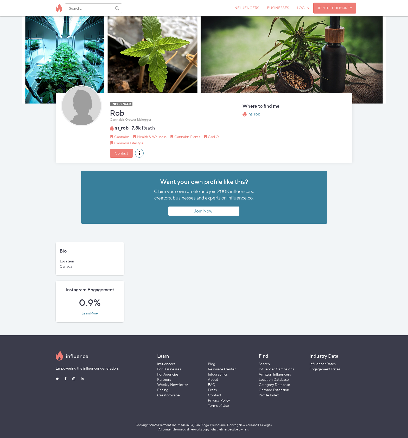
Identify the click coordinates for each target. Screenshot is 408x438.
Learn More (90, 313)
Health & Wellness (152, 136)
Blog (211, 364)
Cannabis (121, 136)
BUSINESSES (278, 7)
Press (212, 390)
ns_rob (254, 114)
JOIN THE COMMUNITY (334, 8)
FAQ (211, 384)
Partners (164, 379)
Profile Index (269, 395)
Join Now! (204, 211)
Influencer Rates (322, 364)
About (213, 379)
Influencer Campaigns (276, 369)
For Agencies (167, 374)
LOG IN (303, 7)
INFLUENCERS (246, 7)
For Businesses (169, 369)
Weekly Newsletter (172, 384)
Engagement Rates (324, 369)
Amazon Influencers (275, 374)
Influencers (166, 364)
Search (264, 364)
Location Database (274, 379)
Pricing (162, 390)
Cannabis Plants (187, 136)
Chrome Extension (274, 390)
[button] (139, 153)
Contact (121, 153)
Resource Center (222, 369)
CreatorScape (168, 395)
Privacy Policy (219, 400)
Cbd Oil (214, 136)
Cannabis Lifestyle (129, 143)
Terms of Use (218, 405)
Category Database (274, 384)
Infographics (218, 374)
